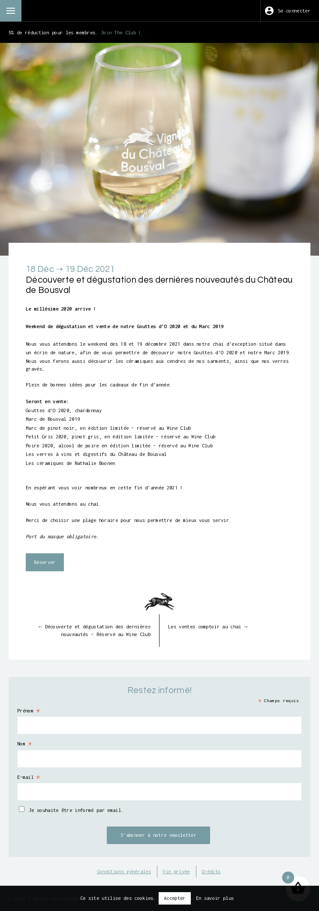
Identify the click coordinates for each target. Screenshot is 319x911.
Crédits (211, 871)
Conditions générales (124, 871)
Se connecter (294, 10)
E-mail (29, 777)
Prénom (29, 710)
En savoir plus (215, 898)
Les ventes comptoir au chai (207, 626)
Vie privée (176, 871)
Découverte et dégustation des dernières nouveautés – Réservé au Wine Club (94, 630)
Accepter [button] (175, 898)
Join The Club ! (121, 32)
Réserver (45, 562)
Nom (25, 743)
